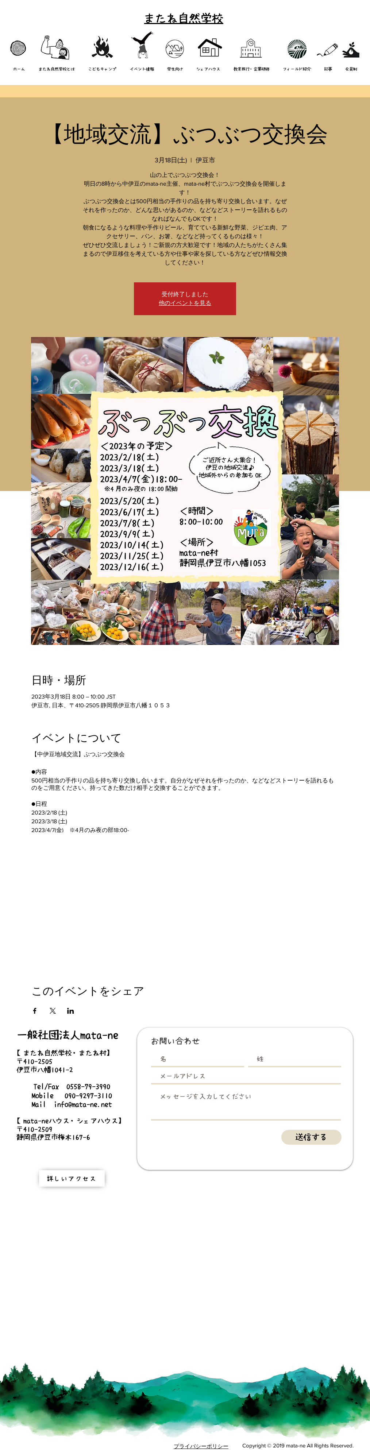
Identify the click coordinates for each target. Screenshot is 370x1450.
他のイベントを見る (185, 303)
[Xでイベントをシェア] (52, 1011)
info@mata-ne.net (83, 1104)
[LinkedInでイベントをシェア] (70, 1011)
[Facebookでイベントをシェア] (34, 1011)
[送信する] (311, 1137)
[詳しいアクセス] (72, 1178)
